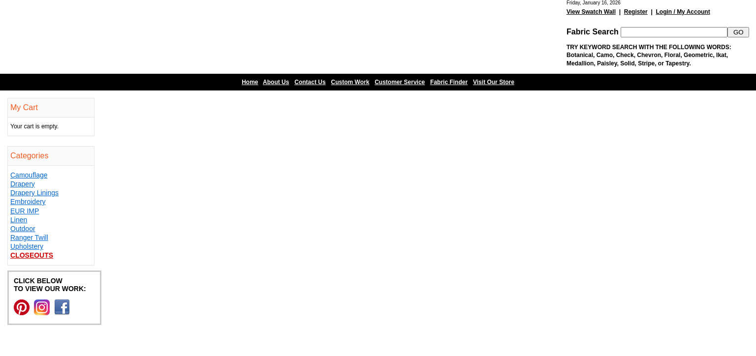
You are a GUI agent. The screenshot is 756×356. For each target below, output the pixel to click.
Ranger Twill (29, 237)
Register (636, 11)
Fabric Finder (449, 82)
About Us (276, 82)
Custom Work (350, 82)
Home (250, 82)
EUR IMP (24, 211)
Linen (18, 220)
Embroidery (28, 202)
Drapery (22, 184)
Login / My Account (683, 11)
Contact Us (309, 82)
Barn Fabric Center (98, 37)
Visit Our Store (493, 82)
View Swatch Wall (591, 11)
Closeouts (31, 255)
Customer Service (400, 82)
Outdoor (22, 229)
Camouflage (29, 175)
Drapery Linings (34, 193)
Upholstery (26, 246)
